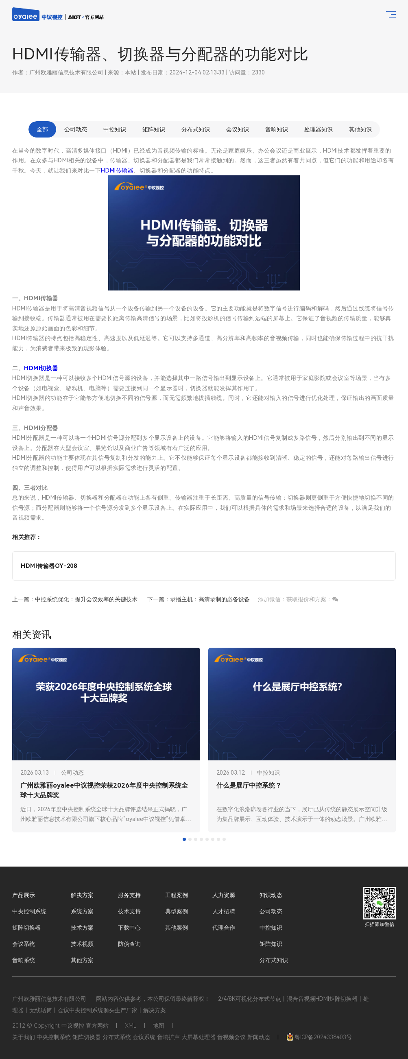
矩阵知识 (153, 129)
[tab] (184, 839)
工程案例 (176, 895)
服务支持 (129, 895)
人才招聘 (223, 911)
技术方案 (82, 927)
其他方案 (82, 960)
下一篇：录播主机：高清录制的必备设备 (198, 599)
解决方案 (82, 895)
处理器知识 (318, 129)
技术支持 (129, 911)
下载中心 (129, 927)
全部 (42, 129)
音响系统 (23, 960)
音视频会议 (231, 1037)
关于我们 (23, 1037)
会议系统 (23, 944)
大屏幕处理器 (198, 1037)
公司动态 (75, 129)
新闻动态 (258, 1037)
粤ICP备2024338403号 (319, 1037)
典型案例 (176, 911)
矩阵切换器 (26, 927)
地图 (158, 1025)
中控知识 (114, 129)
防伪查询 (129, 944)
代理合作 (223, 927)
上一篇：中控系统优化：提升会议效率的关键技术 (74, 599)
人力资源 (223, 895)
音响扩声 (168, 1037)
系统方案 (82, 911)
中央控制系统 (29, 911)
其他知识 (360, 129)
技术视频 (82, 944)
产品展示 (23, 895)
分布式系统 (117, 1037)
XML (131, 1025)
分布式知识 (195, 129)
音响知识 (276, 129)
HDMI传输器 (117, 170)
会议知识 (237, 129)
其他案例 (176, 927)
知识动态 (271, 895)
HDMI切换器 (41, 368)
